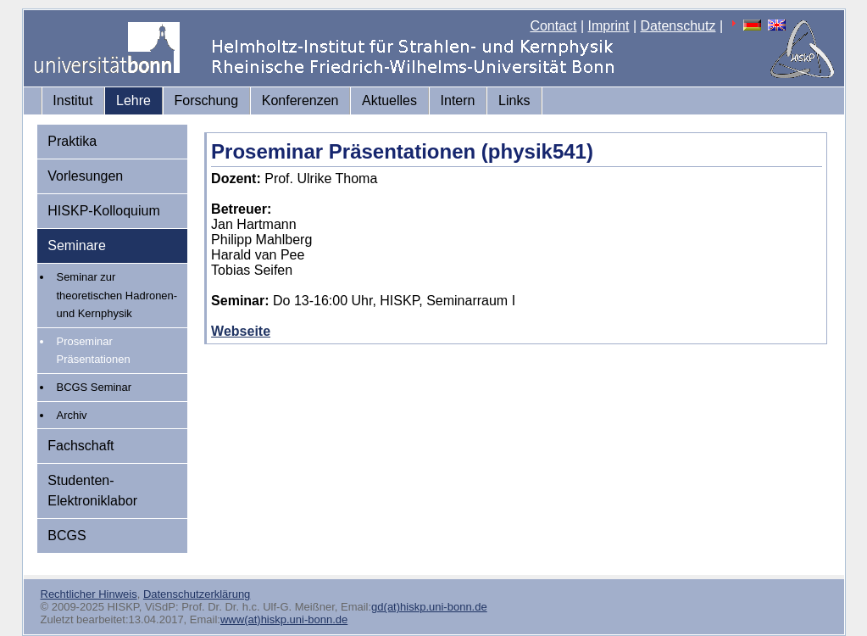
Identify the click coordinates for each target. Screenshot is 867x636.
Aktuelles (389, 100)
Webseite (240, 331)
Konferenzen (300, 100)
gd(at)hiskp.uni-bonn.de (429, 606)
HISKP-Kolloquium (103, 211)
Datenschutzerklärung (196, 594)
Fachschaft (80, 445)
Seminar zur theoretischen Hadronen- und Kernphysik (117, 295)
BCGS (66, 535)
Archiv (72, 415)
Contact (553, 26)
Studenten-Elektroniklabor (92, 490)
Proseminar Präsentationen (94, 350)
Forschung (207, 100)
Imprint (609, 26)
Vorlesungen (85, 176)
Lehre (133, 100)
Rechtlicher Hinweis (89, 594)
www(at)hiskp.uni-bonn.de (283, 619)
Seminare (76, 245)
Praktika (72, 141)
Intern (458, 100)
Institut (72, 100)
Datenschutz (678, 26)
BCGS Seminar (94, 387)
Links (514, 100)
